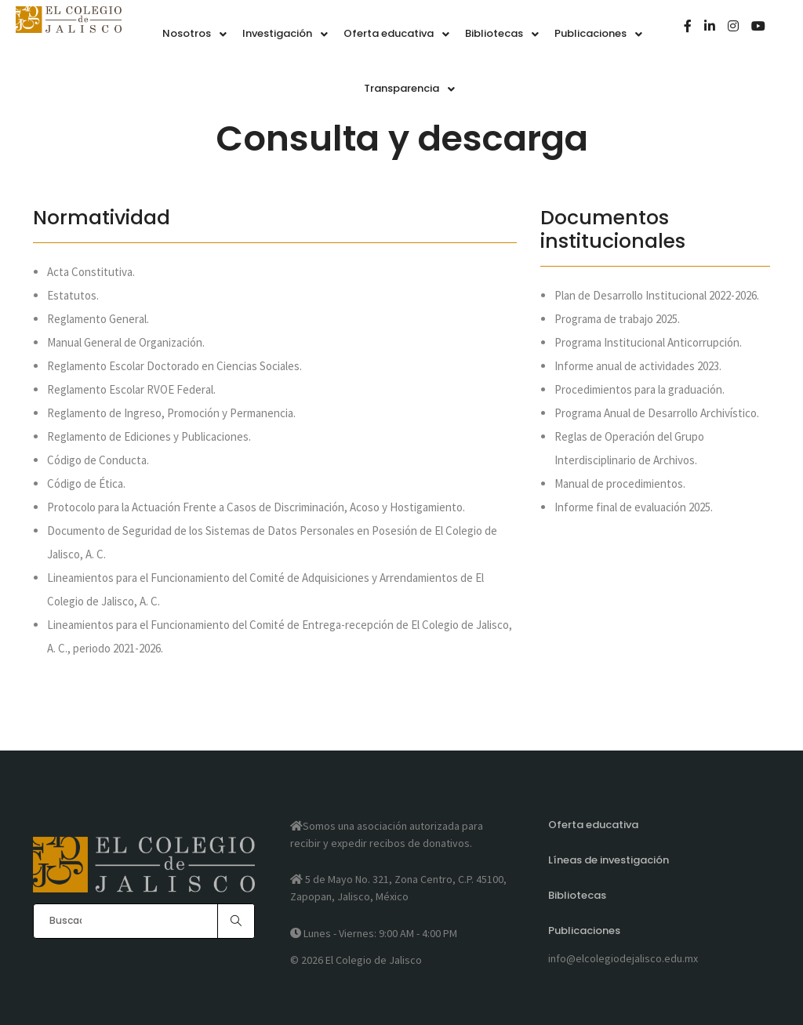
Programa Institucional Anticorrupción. (648, 342)
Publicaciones (584, 930)
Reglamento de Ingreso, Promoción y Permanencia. (171, 412)
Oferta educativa (593, 824)
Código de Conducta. (98, 460)
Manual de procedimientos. (619, 483)
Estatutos (71, 295)
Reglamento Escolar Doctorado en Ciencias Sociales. (174, 365)
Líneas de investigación (608, 859)
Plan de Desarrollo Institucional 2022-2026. (656, 295)
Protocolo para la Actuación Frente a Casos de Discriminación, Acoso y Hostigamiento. (256, 507)
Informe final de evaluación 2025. (633, 507)
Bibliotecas (577, 895)
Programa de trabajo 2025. (617, 318)
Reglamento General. (98, 318)
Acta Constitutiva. (91, 271)
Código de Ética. (86, 483)
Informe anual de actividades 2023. (637, 365)
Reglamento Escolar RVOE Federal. (131, 389)
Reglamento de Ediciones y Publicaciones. (149, 436)
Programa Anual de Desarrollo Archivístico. (656, 412)
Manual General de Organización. (126, 342)
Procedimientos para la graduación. (639, 389)
